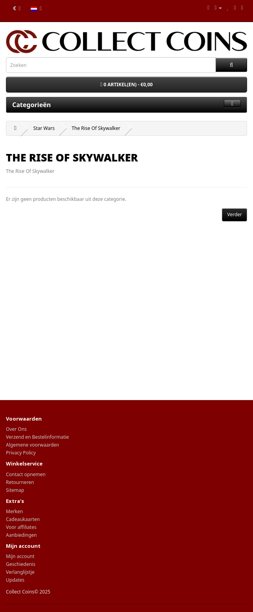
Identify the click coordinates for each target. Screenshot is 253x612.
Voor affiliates (21, 527)
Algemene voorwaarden (32, 444)
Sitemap (15, 490)
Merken (14, 511)
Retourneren (20, 482)
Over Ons (16, 429)
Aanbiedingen (21, 535)
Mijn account (20, 556)
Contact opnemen (26, 474)
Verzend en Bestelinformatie (37, 437)
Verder (234, 214)
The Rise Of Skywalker (96, 128)
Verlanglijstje (20, 572)
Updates (15, 580)
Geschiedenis (20, 564)
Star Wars (44, 128)
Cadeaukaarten (23, 519)
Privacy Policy (21, 452)
